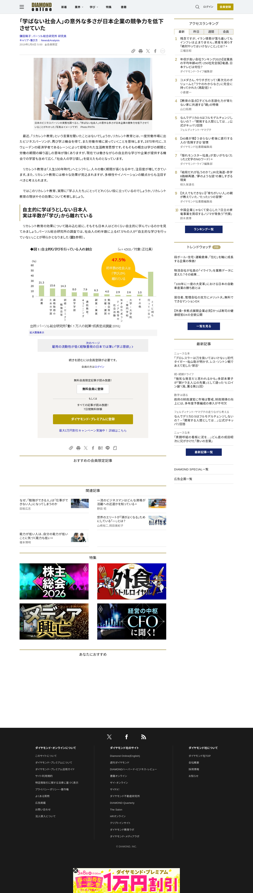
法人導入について (45, 816)
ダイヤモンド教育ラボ (122, 829)
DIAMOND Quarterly (122, 802)
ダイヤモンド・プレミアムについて (53, 762)
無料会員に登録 (93, 389)
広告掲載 (40, 802)
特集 (109, 7)
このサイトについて (46, 755)
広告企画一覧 (183, 479)
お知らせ (193, 776)
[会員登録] (225, 7)
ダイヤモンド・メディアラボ (125, 836)
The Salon (116, 809)
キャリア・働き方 (29, 40)
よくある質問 (42, 796)
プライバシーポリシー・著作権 (52, 789)
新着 (64, 7)
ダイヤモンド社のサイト (124, 747)
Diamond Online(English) (125, 755)
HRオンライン (118, 816)
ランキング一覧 (204, 229)
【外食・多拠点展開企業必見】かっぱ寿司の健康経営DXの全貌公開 (203, 312)
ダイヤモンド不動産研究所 (125, 796)
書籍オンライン (118, 776)
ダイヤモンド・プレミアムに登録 (93, 419)
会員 (226, 31)
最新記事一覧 (204, 452)
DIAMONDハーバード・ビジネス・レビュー (133, 769)
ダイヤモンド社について (203, 747)
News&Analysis (50, 40)
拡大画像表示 (37, 332)
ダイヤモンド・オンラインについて (55, 747)
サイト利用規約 (44, 776)
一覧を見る (203, 326)
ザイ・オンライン (119, 782)
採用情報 (194, 769)
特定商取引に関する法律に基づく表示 (56, 782)
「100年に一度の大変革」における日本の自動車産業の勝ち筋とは (203, 286)
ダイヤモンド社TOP (200, 755)
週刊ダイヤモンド (119, 762)
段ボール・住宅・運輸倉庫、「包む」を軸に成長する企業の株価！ (203, 259)
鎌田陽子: (43, 36)
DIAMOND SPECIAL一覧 (191, 469)
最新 (182, 31)
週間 (211, 31)
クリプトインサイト (120, 823)
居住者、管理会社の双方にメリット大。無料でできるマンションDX (203, 299)
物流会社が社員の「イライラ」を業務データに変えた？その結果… (203, 272)
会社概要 (194, 762)
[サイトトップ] (38, 7)
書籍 (123, 7)
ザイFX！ (115, 789)
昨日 (196, 31)
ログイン (208, 7)
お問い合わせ (43, 809)
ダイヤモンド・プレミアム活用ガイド (55, 769)
